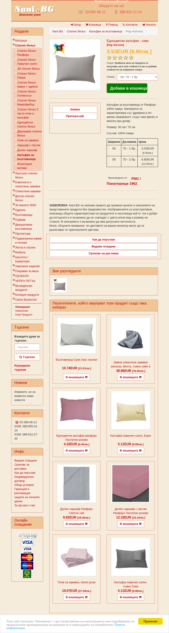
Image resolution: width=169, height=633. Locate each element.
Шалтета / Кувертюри (22, 259)
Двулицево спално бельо (29, 133)
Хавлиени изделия (27, 266)
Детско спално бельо (24, 198)
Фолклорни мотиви (24, 166)
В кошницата (76, 377)
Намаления (21, 310)
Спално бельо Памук (26, 75)
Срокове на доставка (103, 253)
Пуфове (20, 219)
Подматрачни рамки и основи (28, 240)
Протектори (23, 233)
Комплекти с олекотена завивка (27, 184)
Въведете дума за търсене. (27, 338)
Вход (76, 24)
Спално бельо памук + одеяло (27, 84)
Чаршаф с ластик (29, 145)
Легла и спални (25, 247)
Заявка (75, 109)
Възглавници (23, 214)
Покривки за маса (27, 271)
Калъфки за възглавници (26, 157)
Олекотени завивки (28, 191)
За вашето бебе (25, 205)
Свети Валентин (26, 299)
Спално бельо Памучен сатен (27, 61)
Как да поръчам (24, 472)
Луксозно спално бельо (26, 175)
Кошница (93, 24)
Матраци (21, 40)
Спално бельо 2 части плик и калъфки (27, 113)
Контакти (130, 24)
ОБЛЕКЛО (22, 276)
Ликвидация (22, 307)
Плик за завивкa (28, 140)
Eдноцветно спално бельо (26, 124)
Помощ (112, 24)
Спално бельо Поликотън (26, 93)
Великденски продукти (23, 287)
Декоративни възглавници (23, 226)
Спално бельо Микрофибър (26, 102)
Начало (149, 24)
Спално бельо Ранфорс (26, 52)
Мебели (20, 252)
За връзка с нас (24, 505)
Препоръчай (75, 116)
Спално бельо (25, 45)
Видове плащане (25, 460)
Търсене (27, 357)
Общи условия (24, 485)
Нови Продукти (23, 314)
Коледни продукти (27, 294)
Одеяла (20, 210)
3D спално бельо (28, 68)
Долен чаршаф (27, 150)
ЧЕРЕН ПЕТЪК (25, 280)
